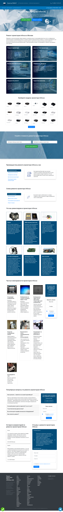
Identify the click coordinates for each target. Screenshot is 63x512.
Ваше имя (51, 301)
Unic (38, 480)
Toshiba (39, 477)
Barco (18, 499)
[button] (34, 440)
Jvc (17, 485)
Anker (18, 494)
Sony (18, 490)
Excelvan (29, 482)
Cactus (18, 478)
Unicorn (39, 481)
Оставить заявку (26, 19)
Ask (17, 495)
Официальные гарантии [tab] (13, 172)
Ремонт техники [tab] (11, 202)
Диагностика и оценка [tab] (12, 198)
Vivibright (39, 482)
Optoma (18, 487)
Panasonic (29, 494)
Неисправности (17, 7)
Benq (18, 477)
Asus (18, 497)
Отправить (51, 315)
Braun (18, 501)
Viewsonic (19, 491)
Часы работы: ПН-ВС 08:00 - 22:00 (53, 7)
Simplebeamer (30, 504)
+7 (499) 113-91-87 (55, 3)
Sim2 (28, 503)
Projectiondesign (30, 497)
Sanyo (28, 502)
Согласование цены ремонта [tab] (14, 200)
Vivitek (39, 484)
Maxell (28, 490)
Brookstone (19, 503)
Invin (28, 487)
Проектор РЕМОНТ (12, 3)
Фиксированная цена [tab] (12, 170)
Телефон (51, 306)
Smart (39, 476)
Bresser (18, 502)
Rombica (18, 489)
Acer (17, 476)
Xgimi (39, 485)
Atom (18, 498)
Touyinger (39, 478)
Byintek (18, 504)
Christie (28, 476)
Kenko (28, 489)
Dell (28, 477)
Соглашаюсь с (51, 312)
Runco (28, 501)
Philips (28, 495)
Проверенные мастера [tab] (12, 174)
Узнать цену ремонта (31, 146)
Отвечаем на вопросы (23, 3)
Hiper (18, 484)
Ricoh (28, 499)
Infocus (28, 486)
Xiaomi (18, 493)
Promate (28, 498)
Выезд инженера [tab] (11, 196)
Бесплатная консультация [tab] (13, 177)
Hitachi (28, 484)
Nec (28, 493)
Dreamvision (29, 480)
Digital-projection (30, 478)
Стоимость (9, 7)
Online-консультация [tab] (12, 194)
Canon (18, 506)
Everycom (29, 481)
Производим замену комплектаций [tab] (12, 180)
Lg (17, 486)
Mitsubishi (29, 491)
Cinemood (19, 480)
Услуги (4, 7)
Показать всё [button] (31, 126)
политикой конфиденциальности (44, 463)
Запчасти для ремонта (34, 3)
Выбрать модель (37, 19)
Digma (18, 481)
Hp (27, 485)
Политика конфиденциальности (42, 508)
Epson (18, 482)
